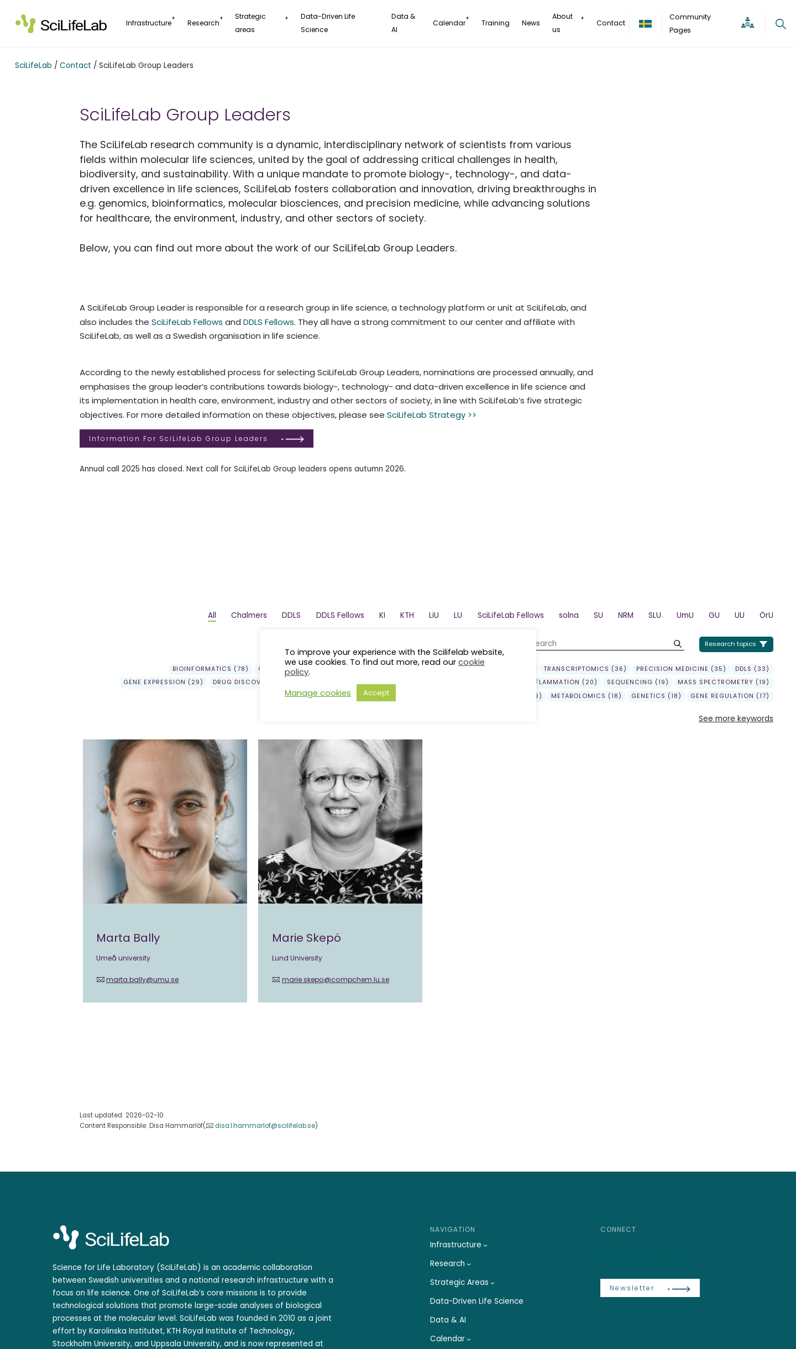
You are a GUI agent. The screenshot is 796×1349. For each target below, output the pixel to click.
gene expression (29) (163, 682)
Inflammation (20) (563, 682)
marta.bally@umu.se (142, 979)
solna (569, 615)
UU (740, 615)
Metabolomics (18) (586, 696)
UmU (685, 615)
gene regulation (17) (729, 696)
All (212, 615)
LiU (434, 615)
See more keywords (736, 718)
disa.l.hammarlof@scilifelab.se (265, 1125)
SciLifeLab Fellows (187, 322)
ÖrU (766, 615)
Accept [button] (376, 692)
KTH (407, 615)
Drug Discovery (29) (252, 682)
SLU (654, 615)
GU (714, 615)
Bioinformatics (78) (210, 669)
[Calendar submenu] (469, 1339)
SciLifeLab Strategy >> (431, 415)
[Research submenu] (469, 1264)
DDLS (291, 615)
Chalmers (249, 615)
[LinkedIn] (610, 1256)
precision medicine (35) (681, 669)
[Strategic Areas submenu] (492, 1282)
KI (382, 615)
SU (598, 615)
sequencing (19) (638, 682)
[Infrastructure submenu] (485, 1245)
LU (458, 615)
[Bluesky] (634, 1256)
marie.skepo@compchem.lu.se (335, 979)
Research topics (730, 643)
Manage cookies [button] (318, 693)
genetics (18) (656, 696)
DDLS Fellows (268, 322)
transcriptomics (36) (585, 669)
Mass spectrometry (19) (723, 682)
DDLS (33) (752, 669)
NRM (625, 615)
